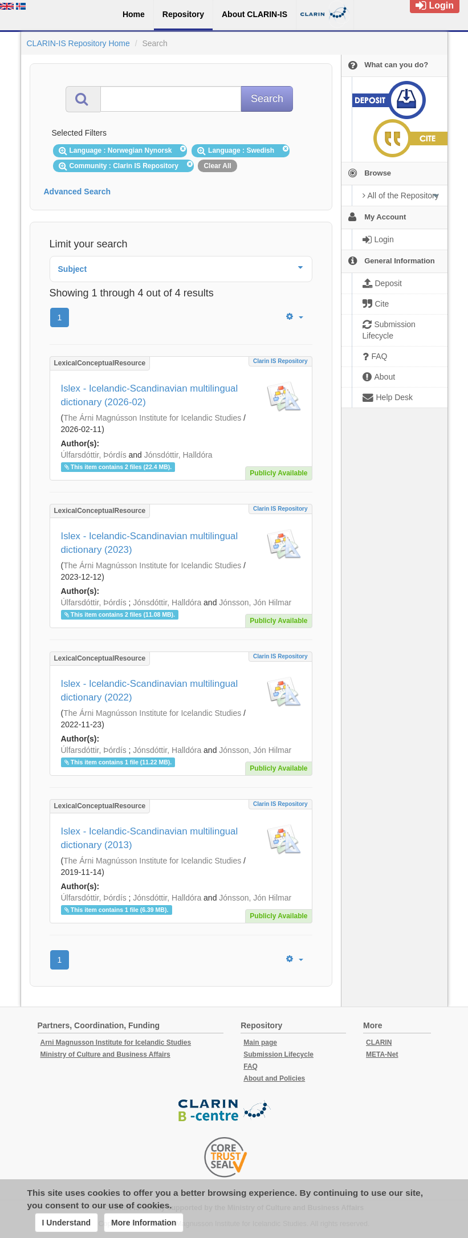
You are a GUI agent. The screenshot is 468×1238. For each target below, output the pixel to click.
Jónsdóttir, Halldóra (178, 454)
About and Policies (274, 1078)
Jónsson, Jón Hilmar (255, 602)
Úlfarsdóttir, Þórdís (94, 454)
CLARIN (379, 1042)
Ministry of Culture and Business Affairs (105, 1054)
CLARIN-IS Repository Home (78, 43)
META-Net (382, 1054)
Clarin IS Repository (280, 361)
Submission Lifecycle (278, 1054)
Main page (260, 1042)
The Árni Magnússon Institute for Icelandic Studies (152, 417)
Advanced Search (77, 191)
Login (435, 5)
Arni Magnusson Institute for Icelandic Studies (116, 1042)
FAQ (250, 1066)
